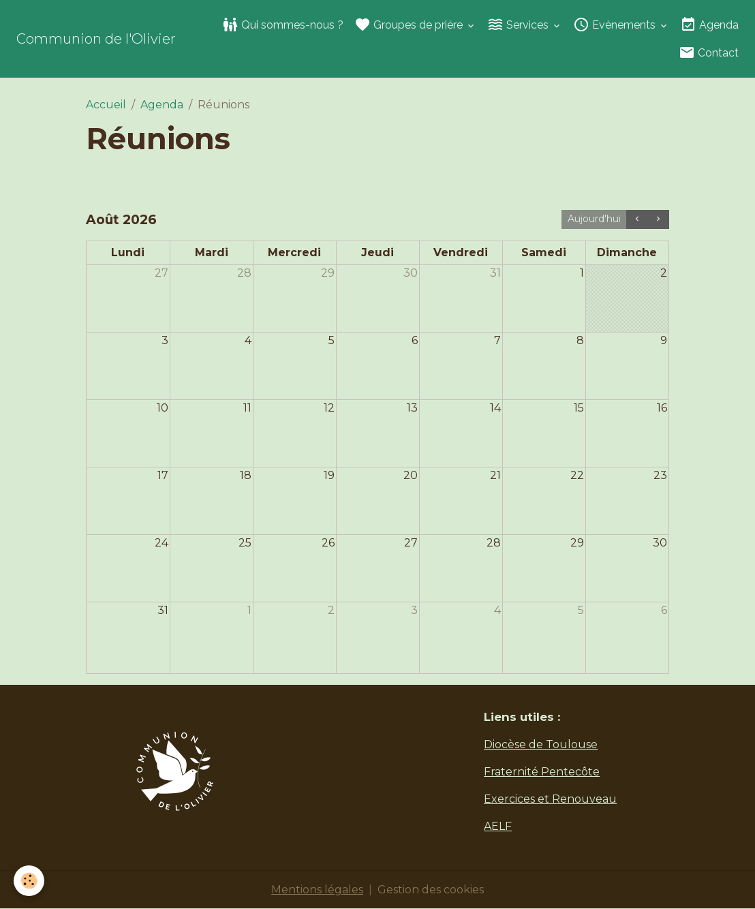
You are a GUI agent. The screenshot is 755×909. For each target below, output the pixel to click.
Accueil (106, 104)
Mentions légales (317, 889)
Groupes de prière (409, 24)
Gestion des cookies (431, 889)
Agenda (709, 24)
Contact (709, 52)
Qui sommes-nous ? (282, 24)
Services (519, 24)
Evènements (615, 24)
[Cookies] (29, 880)
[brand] (96, 38)
